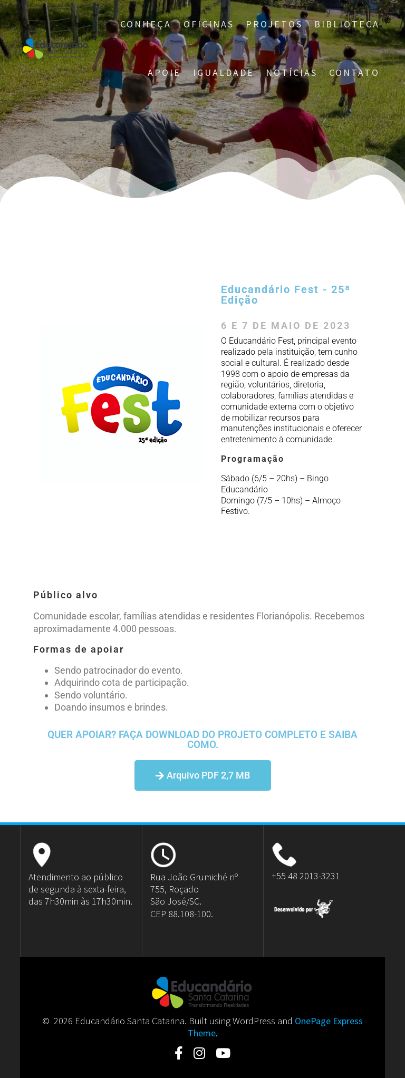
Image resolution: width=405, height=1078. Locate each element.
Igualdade (223, 72)
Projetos (274, 24)
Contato (354, 72)
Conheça (145, 24)
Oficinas (209, 24)
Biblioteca (347, 24)
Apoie (164, 72)
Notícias (291, 72)
